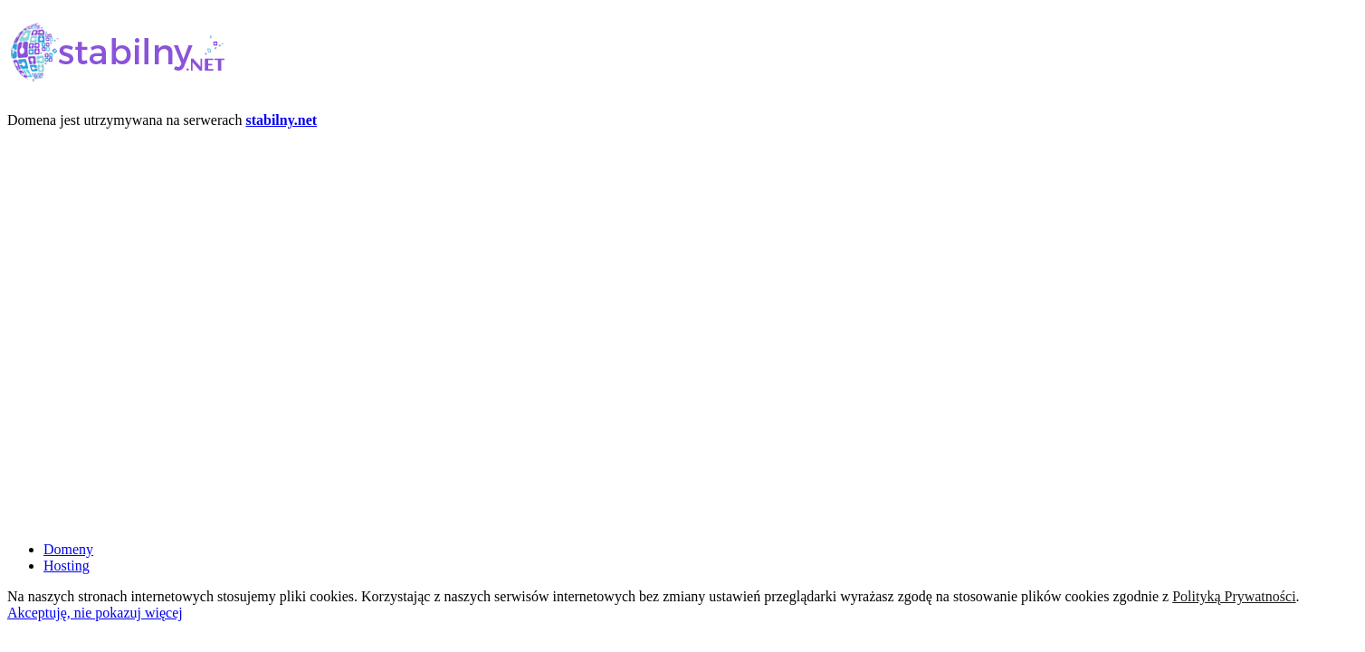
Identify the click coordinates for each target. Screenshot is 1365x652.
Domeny (68, 549)
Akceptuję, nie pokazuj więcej (95, 612)
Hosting (66, 565)
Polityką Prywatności (1233, 596)
